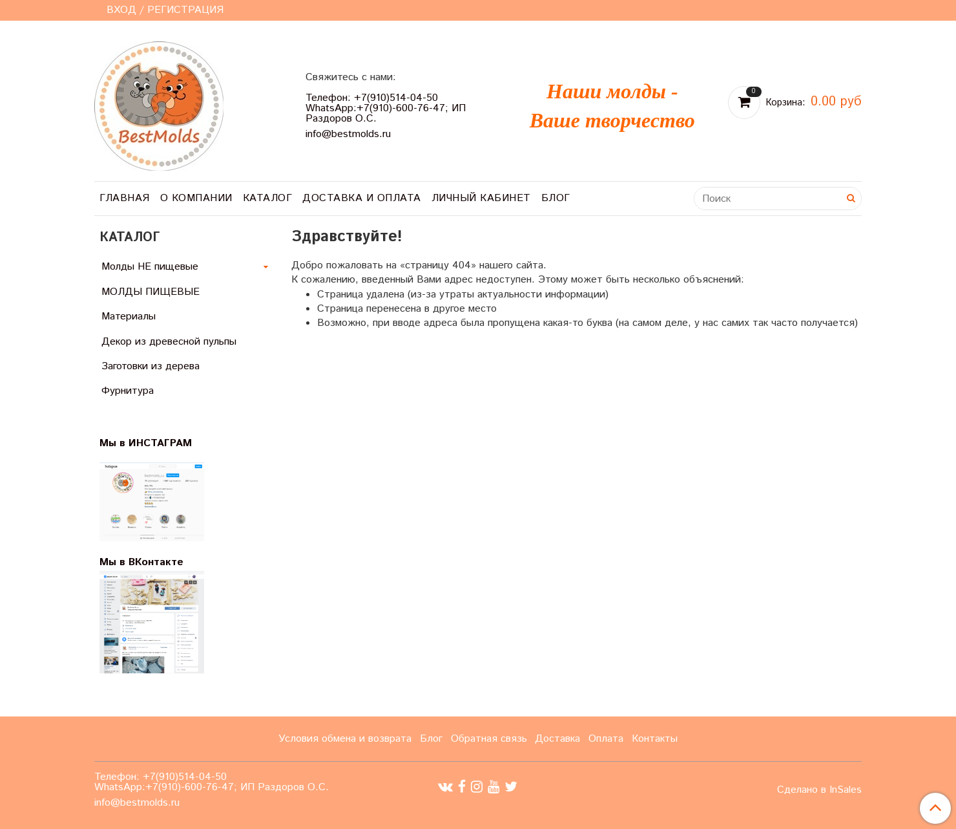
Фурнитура (127, 390)
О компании (196, 198)
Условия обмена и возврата (344, 738)
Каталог (268, 198)
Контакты (655, 738)
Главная (124, 198)
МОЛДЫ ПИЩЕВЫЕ (150, 292)
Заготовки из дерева (150, 366)
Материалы (128, 316)
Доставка (557, 738)
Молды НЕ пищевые (149, 266)
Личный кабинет (481, 198)
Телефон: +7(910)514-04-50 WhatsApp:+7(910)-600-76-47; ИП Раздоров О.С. (386, 108)
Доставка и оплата (361, 198)
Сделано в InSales (819, 790)
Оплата (605, 738)
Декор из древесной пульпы (168, 341)
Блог (555, 198)
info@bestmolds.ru (348, 134)
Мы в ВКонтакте (141, 562)
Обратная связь (489, 738)
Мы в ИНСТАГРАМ (153, 443)
